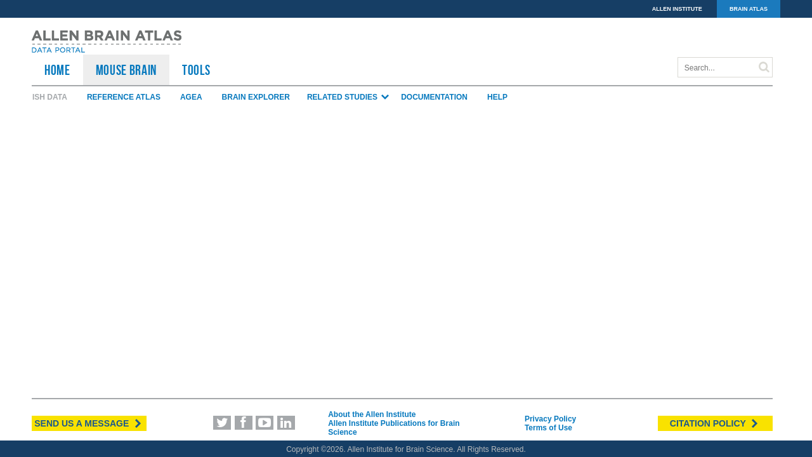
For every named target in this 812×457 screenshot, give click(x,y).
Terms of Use (548, 427)
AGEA (191, 97)
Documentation (434, 97)
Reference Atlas (123, 97)
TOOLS (196, 69)
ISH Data (49, 97)
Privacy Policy (550, 418)
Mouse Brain (126, 69)
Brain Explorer (256, 97)
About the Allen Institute (372, 414)
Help (497, 97)
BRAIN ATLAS (749, 9)
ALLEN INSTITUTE (677, 9)
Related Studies (348, 97)
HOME (57, 69)
